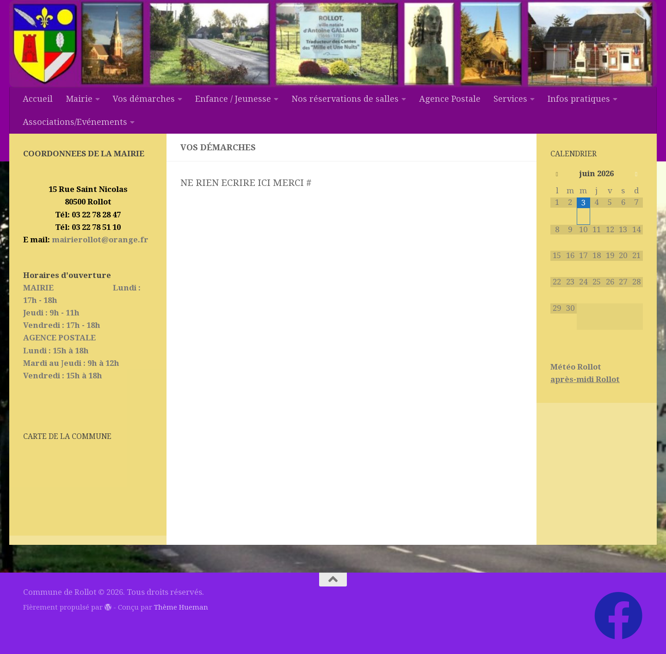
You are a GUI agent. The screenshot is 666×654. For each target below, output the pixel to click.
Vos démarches (144, 99)
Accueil (38, 99)
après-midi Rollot (585, 379)
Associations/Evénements (75, 122)
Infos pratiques (579, 99)
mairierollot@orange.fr (99, 239)
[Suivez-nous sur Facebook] (618, 615)
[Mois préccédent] (557, 174)
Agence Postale (450, 99)
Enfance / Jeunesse (233, 99)
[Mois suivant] (636, 174)
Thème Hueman (181, 607)
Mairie (79, 99)
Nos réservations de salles (345, 99)
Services (510, 99)
